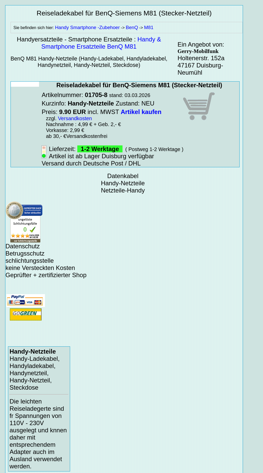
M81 (148, 27)
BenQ (132, 27)
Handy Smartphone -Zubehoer (87, 27)
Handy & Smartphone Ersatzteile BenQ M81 (101, 43)
